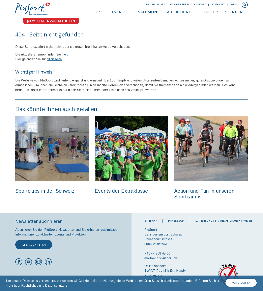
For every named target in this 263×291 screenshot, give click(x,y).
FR (153, 4)
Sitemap (151, 220)
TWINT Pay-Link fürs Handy (165, 270)
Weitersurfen (241, 282)
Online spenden (155, 266)
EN (163, 4)
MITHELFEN (66, 21)
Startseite (54, 59)
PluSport (210, 12)
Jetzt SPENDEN (38, 21)
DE (148, 4)
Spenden (234, 12)
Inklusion (146, 12)
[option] (52, 156)
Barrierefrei (179, 4)
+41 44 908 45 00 (157, 253)
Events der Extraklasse (121, 191)
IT (158, 4)
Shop (234, 4)
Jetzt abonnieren (34, 244)
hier (64, 54)
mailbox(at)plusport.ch (160, 258)
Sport (96, 12)
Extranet (218, 4)
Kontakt (200, 4)
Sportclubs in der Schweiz (44, 191)
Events (119, 12)
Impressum (176, 220)
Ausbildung (179, 12)
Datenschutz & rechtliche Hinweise (223, 220)
